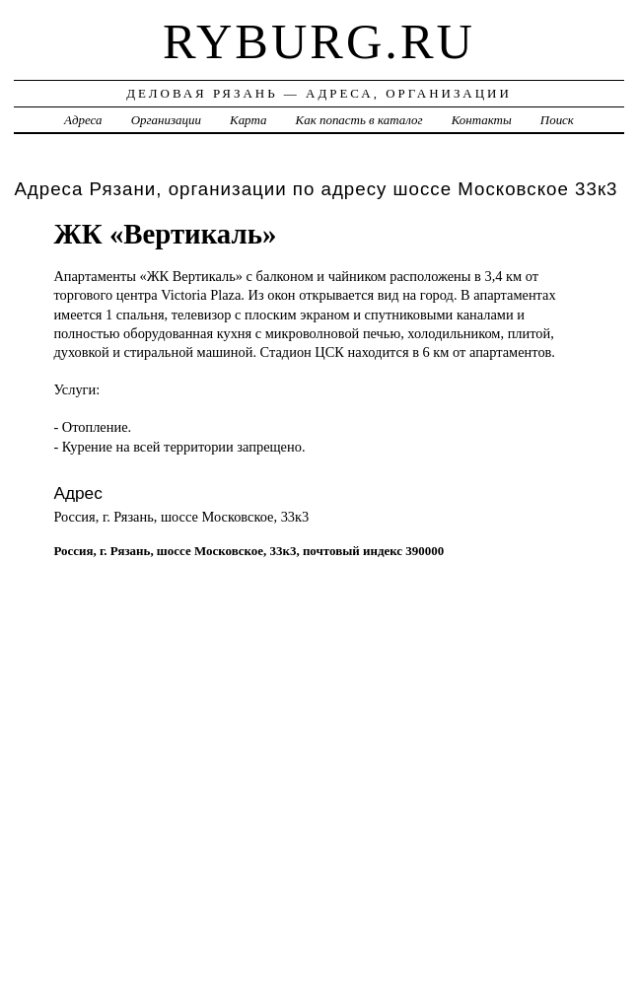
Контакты (482, 119)
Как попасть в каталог (359, 119)
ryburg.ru (319, 41)
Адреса (83, 119)
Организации (166, 119)
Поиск (557, 119)
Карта (248, 119)
